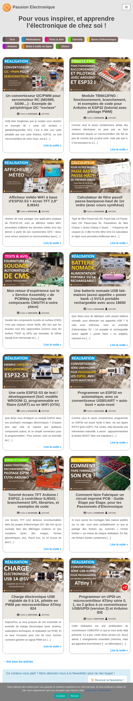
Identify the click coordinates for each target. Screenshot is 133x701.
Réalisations (33, 39)
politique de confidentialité (98, 690)
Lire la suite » (52, 145)
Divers (65, 46)
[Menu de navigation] (126, 7)
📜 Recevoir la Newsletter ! (107, 680)
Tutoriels (77, 39)
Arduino (12, 46)
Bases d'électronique (103, 39)
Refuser (74, 696)
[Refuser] (128, 692)
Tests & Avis (56, 39)
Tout (12, 39)
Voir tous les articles (19, 662)
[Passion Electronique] (29, 7)
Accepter (60, 696)
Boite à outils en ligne (39, 46)
